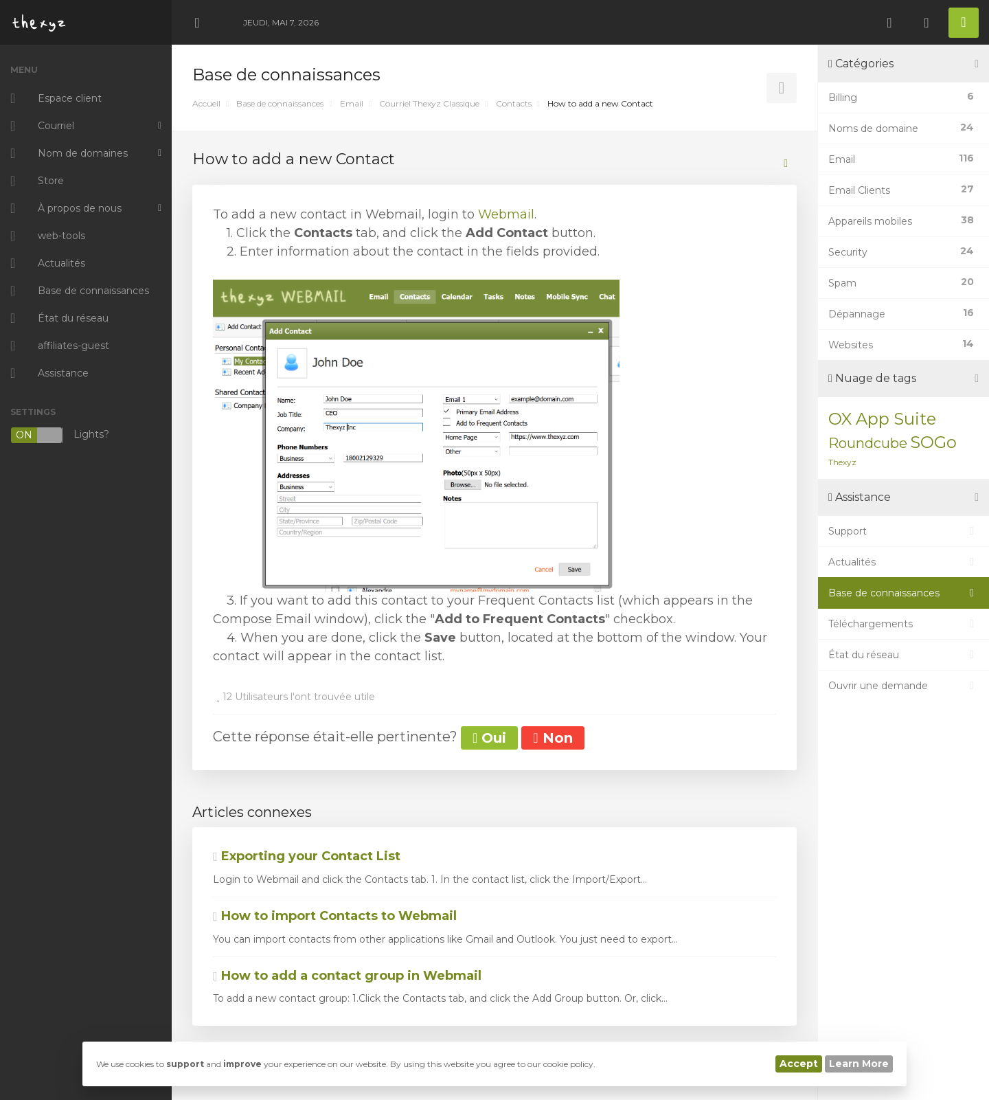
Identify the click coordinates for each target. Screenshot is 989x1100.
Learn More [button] (859, 1063)
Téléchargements (903, 624)
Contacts (514, 103)
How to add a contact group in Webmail (347, 975)
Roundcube (867, 443)
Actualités (903, 562)
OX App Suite (882, 419)
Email (351, 103)
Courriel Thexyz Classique (429, 103)
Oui (489, 738)
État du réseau (903, 655)
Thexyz (842, 462)
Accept (799, 1063)
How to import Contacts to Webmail (335, 915)
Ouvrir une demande (903, 685)
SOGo (933, 442)
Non (552, 738)
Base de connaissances (279, 103)
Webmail (506, 214)
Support (903, 531)
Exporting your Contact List (306, 856)
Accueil (206, 103)
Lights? (59, 435)
